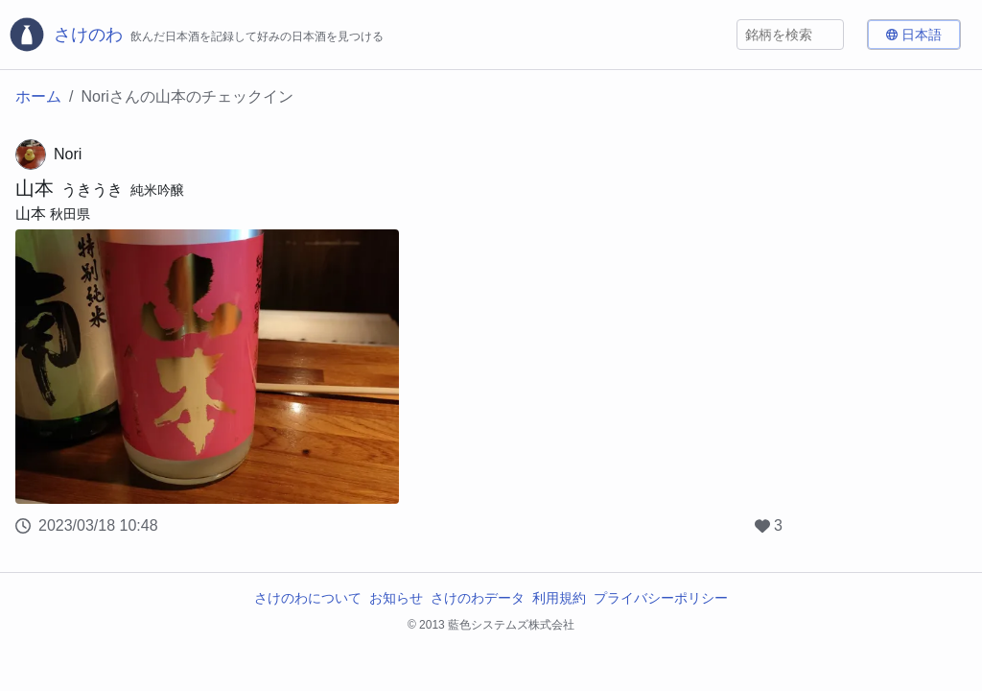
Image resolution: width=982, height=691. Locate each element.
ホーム (38, 96)
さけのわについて (308, 598)
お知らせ (396, 598)
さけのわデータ (478, 598)
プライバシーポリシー (661, 598)
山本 (34, 188)
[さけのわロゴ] (196, 34)
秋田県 (70, 214)
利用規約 (559, 598)
